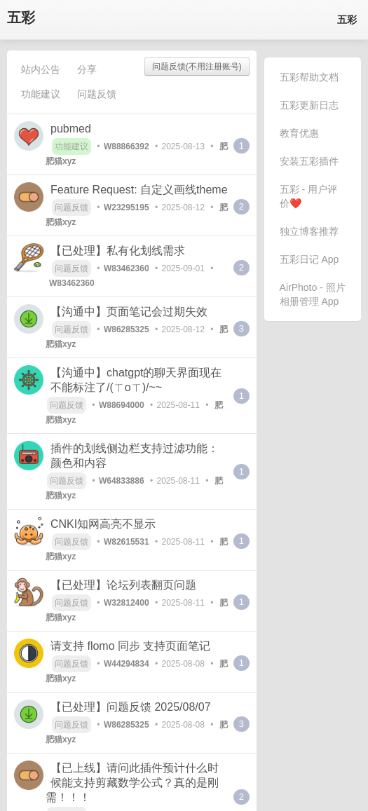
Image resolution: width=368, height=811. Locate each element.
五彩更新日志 (309, 105)
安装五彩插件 (309, 161)
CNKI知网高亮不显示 (103, 524)
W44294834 (126, 664)
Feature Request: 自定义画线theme (139, 190)
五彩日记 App (309, 259)
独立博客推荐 (309, 231)
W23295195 (126, 207)
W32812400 (126, 603)
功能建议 (40, 94)
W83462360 (126, 268)
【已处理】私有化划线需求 (117, 251)
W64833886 (121, 481)
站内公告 (40, 69)
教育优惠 (299, 133)
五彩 (21, 18)
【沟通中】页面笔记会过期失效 (128, 312)
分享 (87, 69)
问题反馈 (96, 94)
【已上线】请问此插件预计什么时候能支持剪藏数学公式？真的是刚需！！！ (132, 782)
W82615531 (126, 542)
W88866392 (126, 146)
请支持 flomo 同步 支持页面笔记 (130, 646)
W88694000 (121, 405)
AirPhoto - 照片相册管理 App (313, 294)
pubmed (70, 129)
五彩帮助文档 (309, 77)
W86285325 (126, 329)
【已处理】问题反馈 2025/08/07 (130, 707)
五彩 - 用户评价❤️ (308, 196)
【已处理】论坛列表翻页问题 (123, 585)
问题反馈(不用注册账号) (197, 66)
